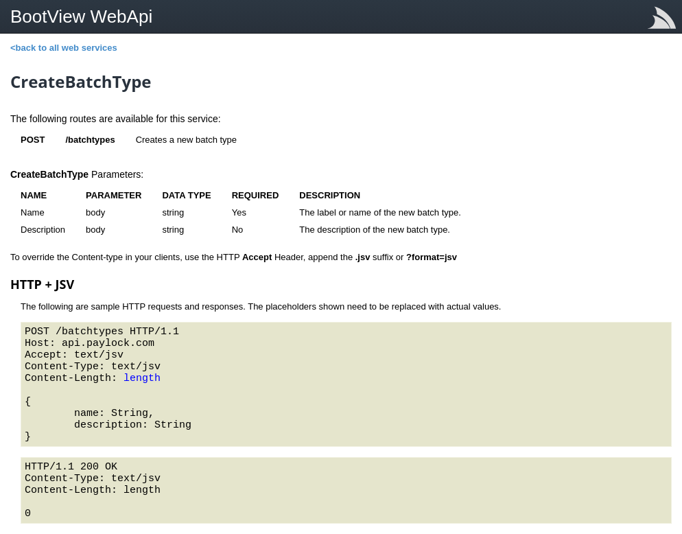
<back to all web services (63, 48)
